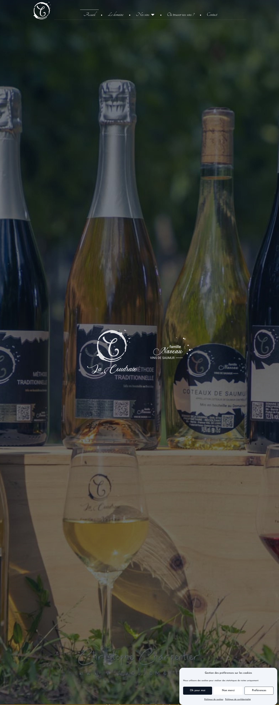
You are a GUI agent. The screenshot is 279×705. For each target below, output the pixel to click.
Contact (212, 14)
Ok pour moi (197, 690)
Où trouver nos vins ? (180, 14)
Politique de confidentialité (238, 699)
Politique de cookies (213, 699)
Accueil (89, 14)
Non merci (228, 690)
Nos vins (145, 14)
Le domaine (115, 14)
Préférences (259, 690)
